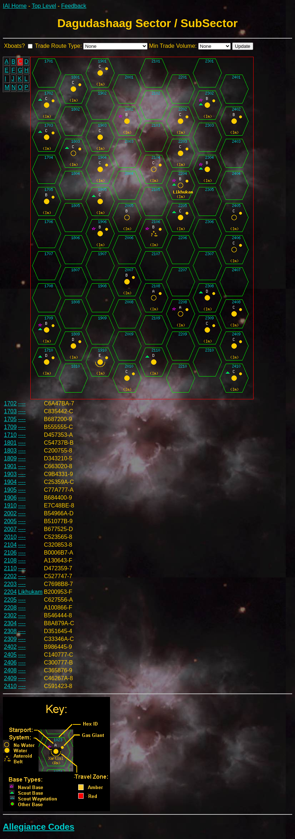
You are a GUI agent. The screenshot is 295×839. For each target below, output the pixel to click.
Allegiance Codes (38, 827)
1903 (10, 474)
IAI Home (15, 6)
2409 (10, 678)
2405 (10, 655)
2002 (10, 513)
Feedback (73, 6)
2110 (10, 568)
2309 (10, 639)
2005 (10, 521)
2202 (10, 576)
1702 (10, 403)
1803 (10, 451)
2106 (10, 553)
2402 (10, 647)
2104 (10, 545)
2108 (10, 560)
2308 (10, 631)
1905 (10, 490)
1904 (10, 482)
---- (22, 403)
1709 (10, 427)
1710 (10, 435)
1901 (10, 466)
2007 (10, 529)
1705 (10, 419)
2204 (10, 592)
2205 (10, 600)
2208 (10, 608)
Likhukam (30, 592)
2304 (10, 623)
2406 (10, 662)
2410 (10, 686)
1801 (10, 443)
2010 (10, 537)
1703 (10, 411)
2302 (10, 615)
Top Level (44, 6)
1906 (10, 498)
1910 (10, 505)
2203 (10, 584)
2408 (10, 670)
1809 (10, 458)
